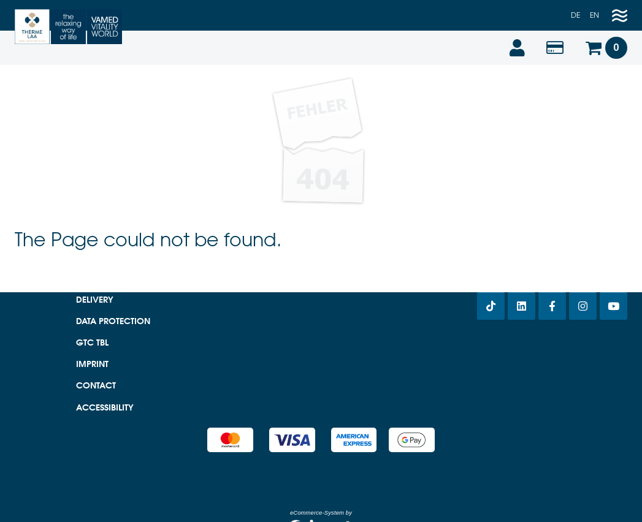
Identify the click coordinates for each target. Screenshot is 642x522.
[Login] (516, 47)
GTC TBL (92, 342)
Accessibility (105, 407)
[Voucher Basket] (606, 48)
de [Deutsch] (575, 15)
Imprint (92, 363)
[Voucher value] (555, 47)
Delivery (94, 299)
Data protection (113, 321)
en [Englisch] (594, 15)
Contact (96, 385)
